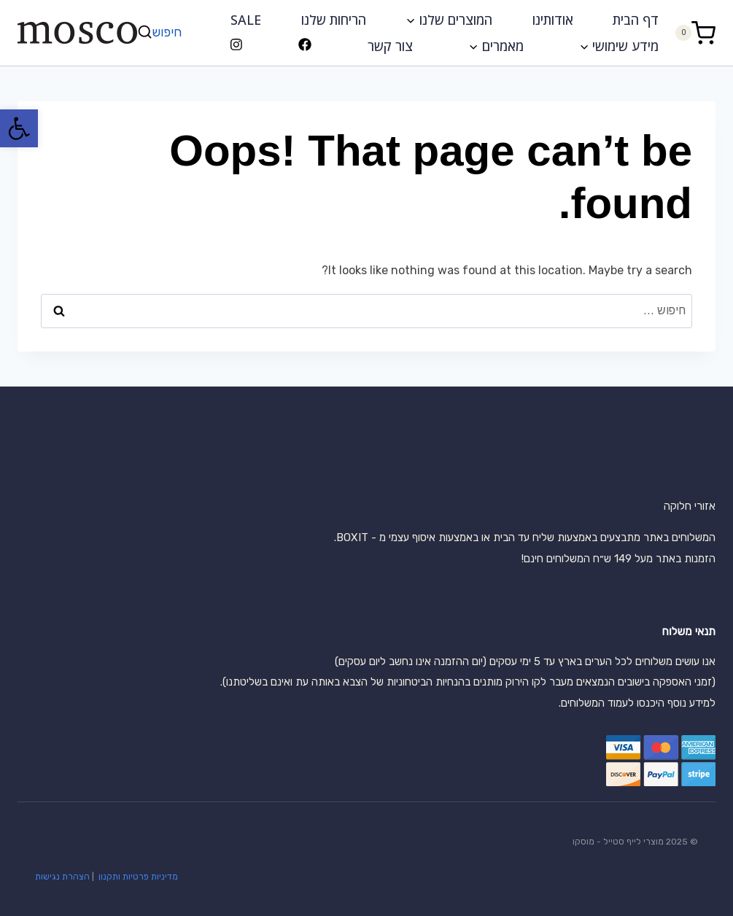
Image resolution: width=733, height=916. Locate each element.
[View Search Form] (161, 32)
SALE (245, 19)
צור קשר (390, 46)
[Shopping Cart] (695, 32)
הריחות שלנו (333, 19)
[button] (19, 128)
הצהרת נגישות (62, 877)
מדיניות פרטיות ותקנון (137, 877)
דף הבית (636, 19)
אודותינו (552, 19)
